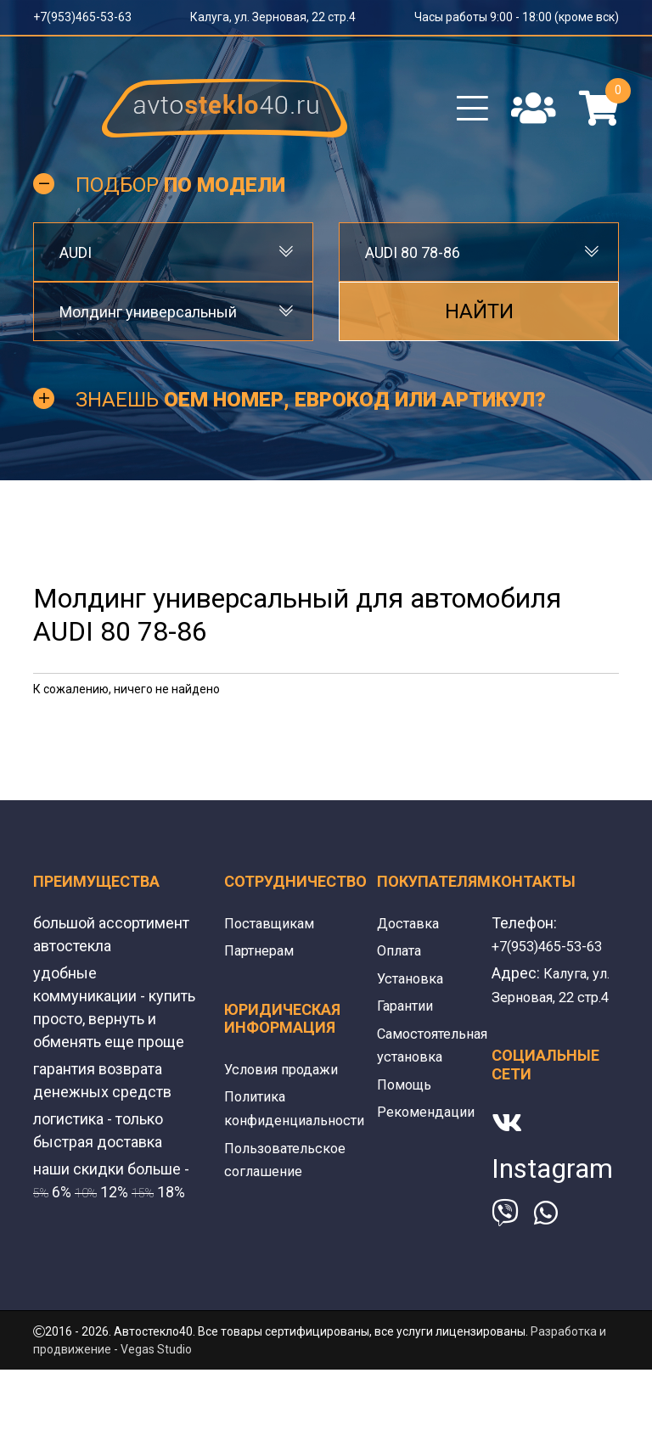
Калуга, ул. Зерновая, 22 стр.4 (273, 17)
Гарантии (408, 1016)
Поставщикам (273, 935)
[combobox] (173, 264)
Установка (413, 989)
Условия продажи (287, 1080)
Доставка (410, 935)
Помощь (406, 1093)
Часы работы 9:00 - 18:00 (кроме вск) (516, 17)
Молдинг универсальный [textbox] (148, 324)
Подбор (180, 197)
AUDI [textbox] (75, 264)
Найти (479, 324)
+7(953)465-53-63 (82, 17)
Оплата (401, 962)
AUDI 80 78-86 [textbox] (412, 264)
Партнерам (262, 962)
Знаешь (311, 412)
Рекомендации (429, 1120)
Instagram (552, 1202)
